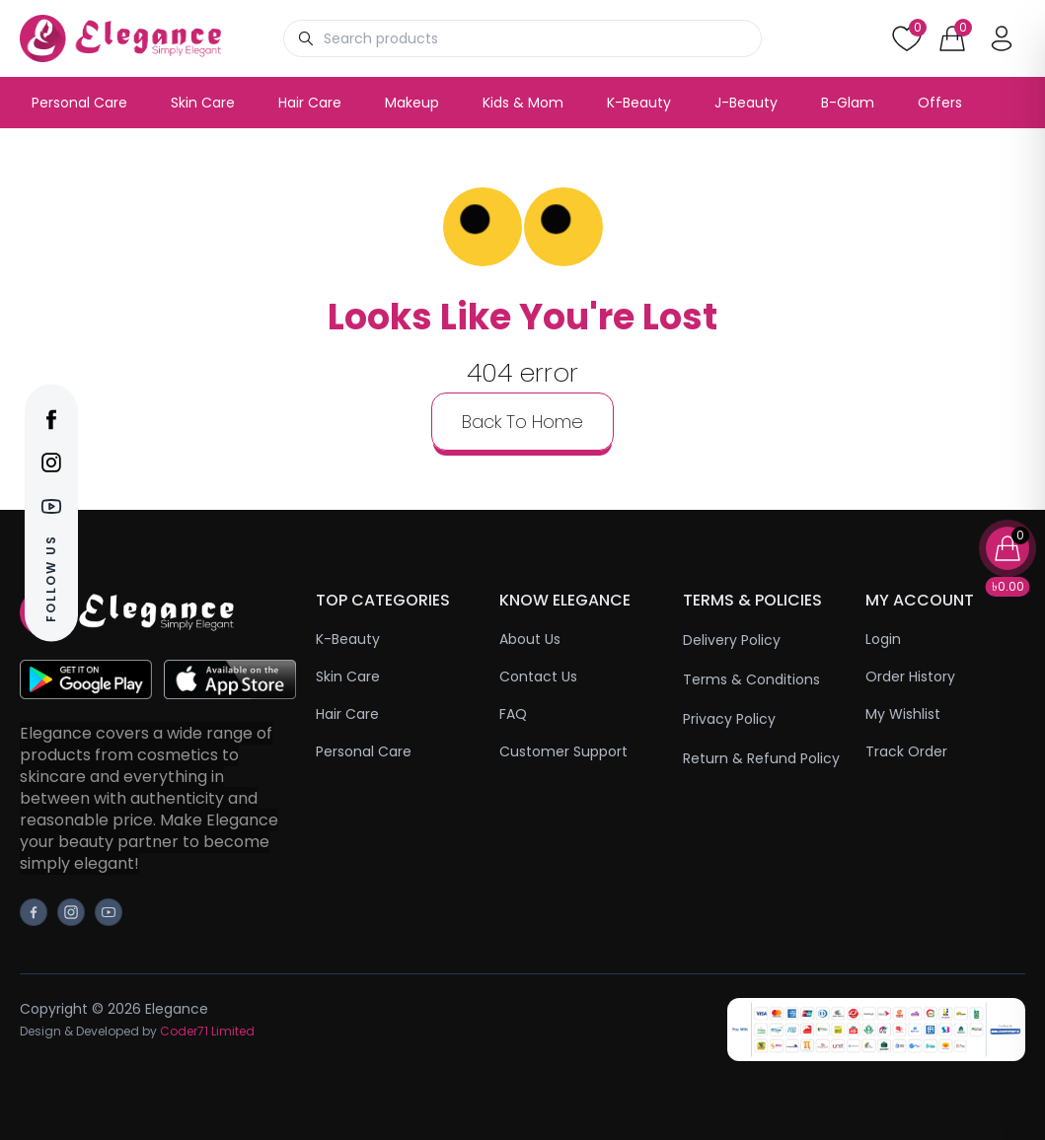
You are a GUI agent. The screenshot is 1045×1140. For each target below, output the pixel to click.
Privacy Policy (729, 719)
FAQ (513, 714)
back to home (522, 421)
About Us (529, 639)
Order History (910, 676)
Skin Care (203, 102)
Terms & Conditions (751, 679)
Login (883, 639)
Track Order (906, 751)
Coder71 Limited (207, 1031)
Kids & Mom (523, 102)
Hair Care (309, 102)
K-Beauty (639, 102)
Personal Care (79, 102)
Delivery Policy (732, 640)
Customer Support (563, 751)
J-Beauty (746, 102)
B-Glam (847, 102)
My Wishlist (902, 714)
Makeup (412, 102)
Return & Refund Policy (761, 758)
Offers (940, 102)
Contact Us (538, 676)
